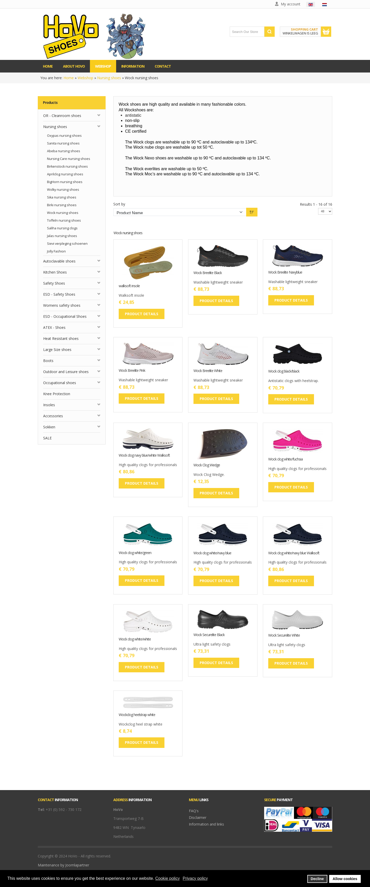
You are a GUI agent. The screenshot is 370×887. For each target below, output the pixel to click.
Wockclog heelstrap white (137, 715)
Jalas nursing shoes (62, 236)
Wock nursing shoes (62, 213)
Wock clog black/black (283, 371)
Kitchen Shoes (55, 272)
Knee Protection (56, 393)
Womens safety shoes (61, 305)
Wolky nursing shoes (63, 189)
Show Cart (326, 31)
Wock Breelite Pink (132, 370)
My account (290, 4)
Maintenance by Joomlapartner (63, 865)
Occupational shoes (59, 382)
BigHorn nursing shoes (64, 182)
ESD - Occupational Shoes (65, 316)
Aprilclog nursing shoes (65, 174)
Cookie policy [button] (167, 878)
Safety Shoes (54, 283)
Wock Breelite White (207, 371)
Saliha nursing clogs (62, 228)
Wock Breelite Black (207, 273)
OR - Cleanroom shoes (62, 115)
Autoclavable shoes (59, 261)
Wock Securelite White (284, 635)
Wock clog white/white (135, 639)
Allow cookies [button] (345, 879)
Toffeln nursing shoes (64, 220)
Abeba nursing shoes (63, 151)
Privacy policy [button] (195, 878)
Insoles (49, 404)
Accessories (53, 415)
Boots (48, 360)
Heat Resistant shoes (61, 338)
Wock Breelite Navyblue (285, 272)
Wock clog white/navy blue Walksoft (293, 553)
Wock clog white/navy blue (212, 553)
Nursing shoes (109, 77)
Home (68, 77)
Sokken (49, 426)
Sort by (119, 204)
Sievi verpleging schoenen (67, 243)
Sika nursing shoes (61, 197)
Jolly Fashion (56, 251)
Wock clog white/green (135, 553)
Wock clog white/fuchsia (285, 459)
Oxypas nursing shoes (64, 135)
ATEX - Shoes (54, 327)
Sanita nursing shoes (63, 143)
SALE (47, 438)
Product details (141, 313)
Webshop (85, 77)
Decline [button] (317, 879)
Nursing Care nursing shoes (68, 159)
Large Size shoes (57, 349)
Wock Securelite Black (209, 635)
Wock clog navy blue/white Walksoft (144, 455)
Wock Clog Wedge (206, 465)
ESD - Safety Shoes (59, 294)
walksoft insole (129, 286)
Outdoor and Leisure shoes (66, 371)
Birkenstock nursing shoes (67, 166)
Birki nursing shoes (62, 205)
